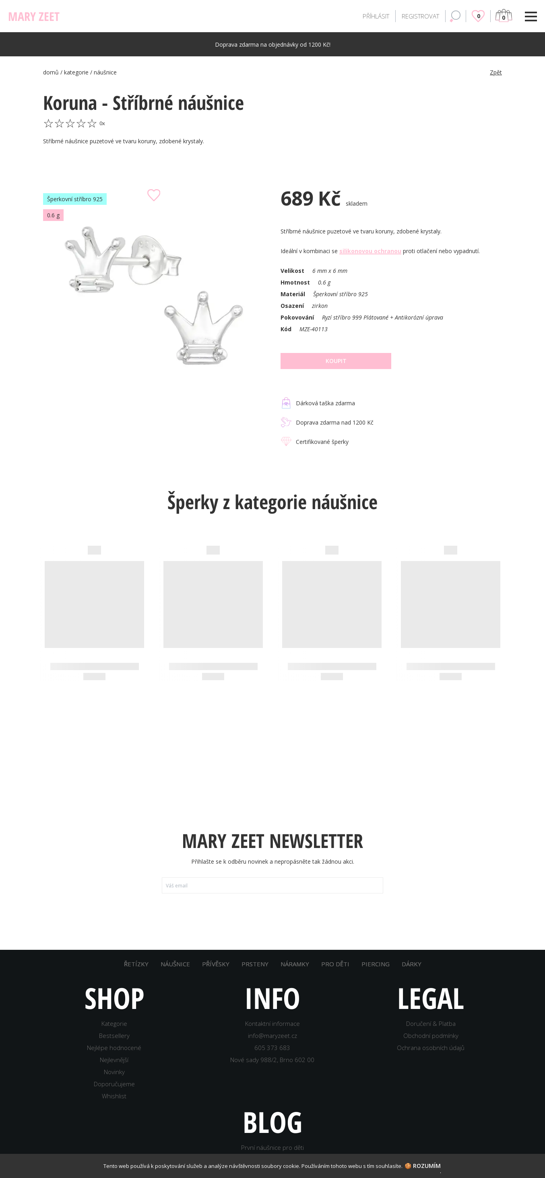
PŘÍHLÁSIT (376, 16)
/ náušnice (103, 72)
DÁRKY (411, 964)
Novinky (114, 1072)
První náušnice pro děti (272, 1147)
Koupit (336, 361)
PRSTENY (255, 964)
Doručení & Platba (431, 1023)
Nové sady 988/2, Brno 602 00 (272, 1060)
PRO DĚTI (335, 964)
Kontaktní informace (272, 1023)
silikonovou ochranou (370, 251)
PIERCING (375, 964)
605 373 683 (272, 1048)
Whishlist (114, 1096)
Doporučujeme (114, 1084)
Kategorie (114, 1023)
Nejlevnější (114, 1060)
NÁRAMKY (295, 964)
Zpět (496, 72)
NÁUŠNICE (175, 964)
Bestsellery (114, 1036)
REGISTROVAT (420, 16)
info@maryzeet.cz (272, 1036)
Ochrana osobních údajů (430, 1048)
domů (51, 72)
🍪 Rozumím (423, 1166)
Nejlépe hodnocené (114, 1048)
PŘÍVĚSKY (215, 964)
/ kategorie (75, 72)
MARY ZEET (34, 16)
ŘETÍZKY (136, 964)
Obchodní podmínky (430, 1036)
